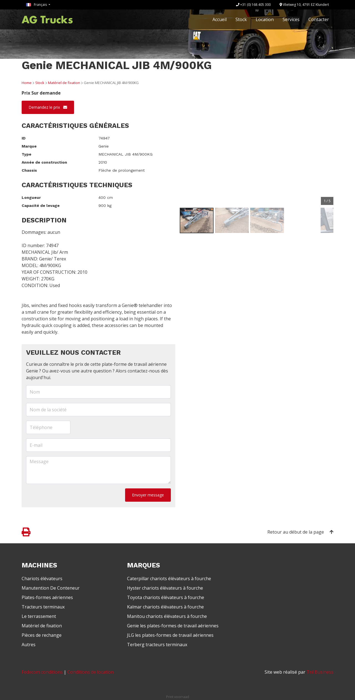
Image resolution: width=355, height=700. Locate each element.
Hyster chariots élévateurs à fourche (165, 588)
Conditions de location (90, 672)
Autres (29, 644)
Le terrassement (39, 616)
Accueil (219, 19)
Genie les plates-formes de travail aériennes (173, 626)
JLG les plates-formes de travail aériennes (170, 635)
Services (291, 19)
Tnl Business (319, 672)
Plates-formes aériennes (47, 597)
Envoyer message (148, 495)
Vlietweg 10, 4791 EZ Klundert (304, 4)
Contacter (318, 19)
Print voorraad (177, 696)
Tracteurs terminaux (43, 607)
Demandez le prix (48, 107)
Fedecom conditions (42, 672)
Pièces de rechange (42, 635)
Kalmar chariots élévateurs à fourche (165, 607)
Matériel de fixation (64, 82)
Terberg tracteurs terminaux (157, 644)
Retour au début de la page (300, 532)
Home (27, 82)
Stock (241, 19)
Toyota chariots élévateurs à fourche (165, 597)
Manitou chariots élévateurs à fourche (167, 616)
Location (265, 19)
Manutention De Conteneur (51, 588)
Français (37, 4)
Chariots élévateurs (42, 578)
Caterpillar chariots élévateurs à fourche (169, 578)
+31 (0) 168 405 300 (253, 4)
